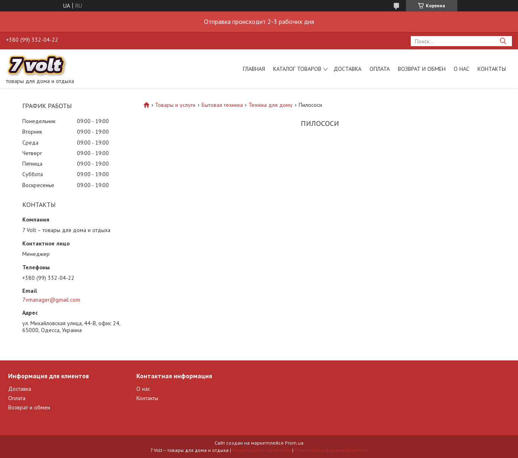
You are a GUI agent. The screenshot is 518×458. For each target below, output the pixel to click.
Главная (254, 68)
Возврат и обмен (422, 68)
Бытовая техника (222, 105)
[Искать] (503, 41)
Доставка (347, 68)
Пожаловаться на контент (261, 450)
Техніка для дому (270, 105)
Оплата (379, 68)
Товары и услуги (175, 105)
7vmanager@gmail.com (51, 299)
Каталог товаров (297, 68)
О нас (461, 68)
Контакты (492, 68)
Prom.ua (294, 443)
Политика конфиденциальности (331, 450)
